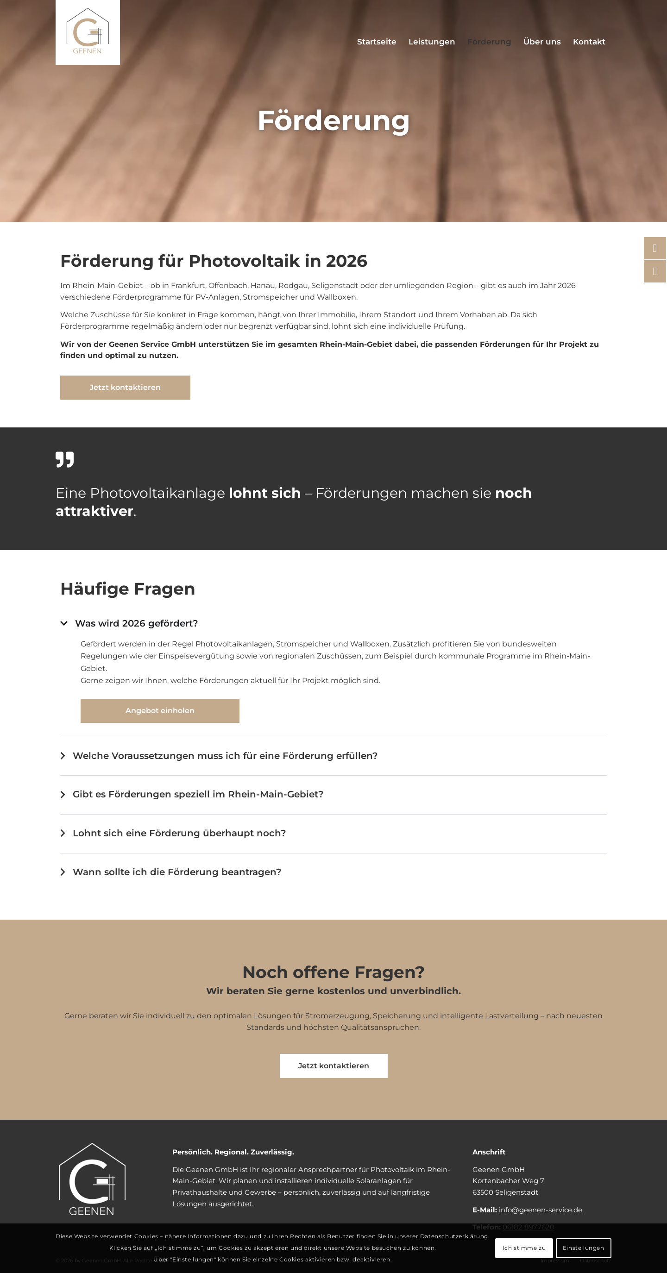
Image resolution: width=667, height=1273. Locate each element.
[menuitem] (377, 42)
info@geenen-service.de (540, 1209)
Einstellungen (583, 1247)
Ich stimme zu (524, 1247)
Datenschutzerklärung (454, 1236)
